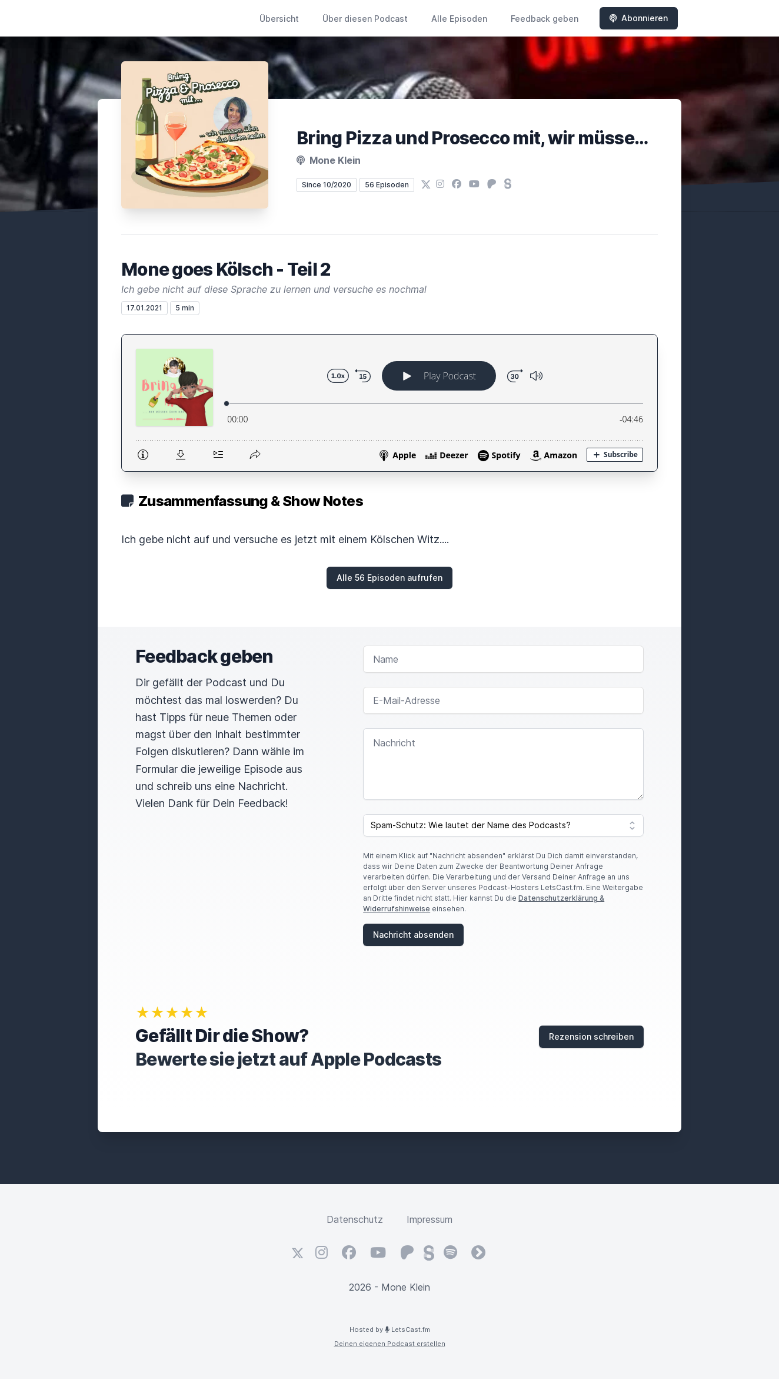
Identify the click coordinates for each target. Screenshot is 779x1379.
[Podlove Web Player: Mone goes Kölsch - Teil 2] (389, 403)
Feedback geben (544, 19)
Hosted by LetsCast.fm (389, 1329)
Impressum (429, 1219)
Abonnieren (639, 18)
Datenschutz (355, 1219)
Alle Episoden (459, 19)
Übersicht (279, 19)
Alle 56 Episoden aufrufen (389, 578)
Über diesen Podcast (365, 19)
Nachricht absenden (413, 935)
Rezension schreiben (591, 1036)
